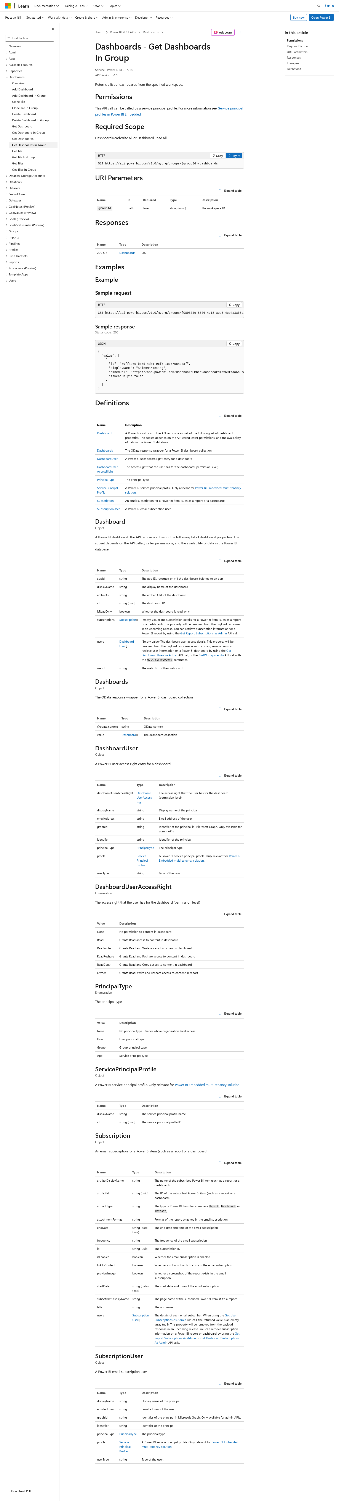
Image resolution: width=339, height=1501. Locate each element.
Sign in (329, 5)
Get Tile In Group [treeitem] (23, 157)
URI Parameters (297, 52)
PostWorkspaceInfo (211, 655)
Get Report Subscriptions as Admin (203, 633)
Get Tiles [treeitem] (17, 163)
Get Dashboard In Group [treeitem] (28, 132)
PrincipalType (105, 480)
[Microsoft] (8, 6)
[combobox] (29, 38)
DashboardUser (107, 459)
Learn (99, 32)
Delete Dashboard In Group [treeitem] (30, 120)
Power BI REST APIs (123, 32)
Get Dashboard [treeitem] (22, 126)
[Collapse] (53, 29)
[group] (169, 313)
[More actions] (240, 32)
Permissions (295, 40)
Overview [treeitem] (15, 46)
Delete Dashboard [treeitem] (24, 114)
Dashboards (151, 32)
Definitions (294, 69)
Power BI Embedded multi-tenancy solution (207, 1084)
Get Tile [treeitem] (17, 151)
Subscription (105, 501)
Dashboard (104, 433)
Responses (294, 57)
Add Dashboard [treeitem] (22, 89)
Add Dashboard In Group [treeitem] (29, 95)
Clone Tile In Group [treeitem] (25, 108)
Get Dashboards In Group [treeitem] (29, 145)
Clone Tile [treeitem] (18, 102)
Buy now (299, 17)
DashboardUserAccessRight (144, 797)
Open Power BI (321, 17)
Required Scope (297, 46)
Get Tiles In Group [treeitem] (24, 169)
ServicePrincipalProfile (142, 860)
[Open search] (318, 6)
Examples (293, 63)
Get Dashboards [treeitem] (23, 139)
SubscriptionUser (108, 509)
